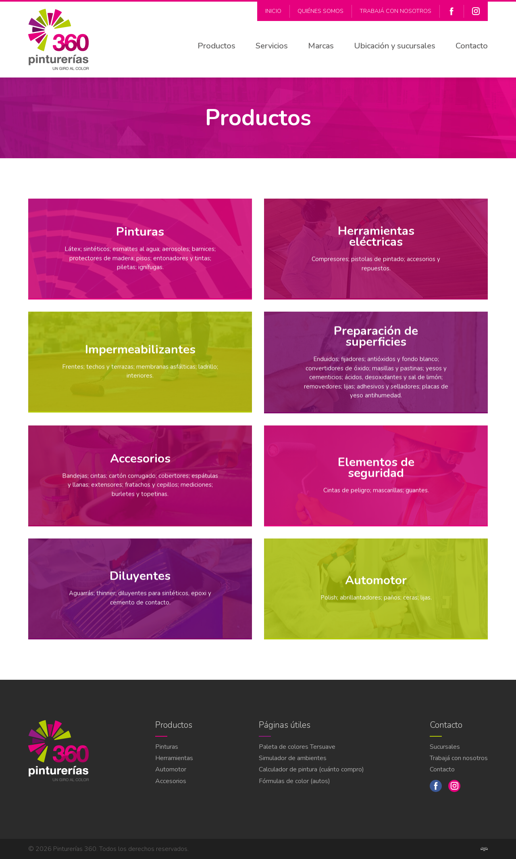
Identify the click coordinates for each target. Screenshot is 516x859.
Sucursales (445, 746)
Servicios (272, 45)
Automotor (170, 769)
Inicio (273, 11)
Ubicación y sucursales (394, 45)
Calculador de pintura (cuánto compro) (311, 769)
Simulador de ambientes (293, 758)
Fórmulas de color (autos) (294, 781)
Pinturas (166, 746)
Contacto (472, 45)
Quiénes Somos (320, 11)
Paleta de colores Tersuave (297, 746)
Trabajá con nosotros (395, 11)
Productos (216, 45)
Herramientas (174, 758)
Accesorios (170, 781)
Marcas (321, 45)
